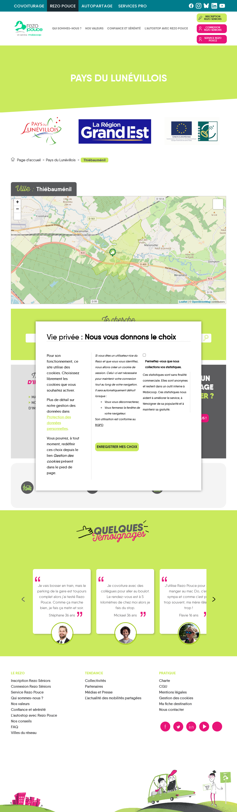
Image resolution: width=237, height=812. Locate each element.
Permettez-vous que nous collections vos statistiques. (163, 364)
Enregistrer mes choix (117, 447)
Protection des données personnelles (59, 423)
